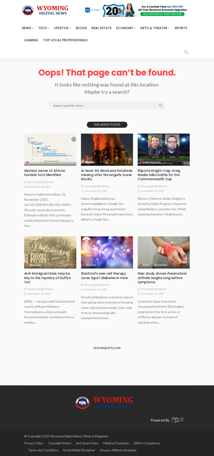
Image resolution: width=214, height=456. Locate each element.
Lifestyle (61, 28)
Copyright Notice (59, 443)
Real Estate (101, 28)
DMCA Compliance (147, 443)
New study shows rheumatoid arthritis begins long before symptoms (162, 277)
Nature (34, 162)
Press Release (152, 162)
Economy (124, 28)
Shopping (160, 265)
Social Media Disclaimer (79, 450)
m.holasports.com (107, 347)
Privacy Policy (33, 443)
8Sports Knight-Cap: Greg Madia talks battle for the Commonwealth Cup (159, 174)
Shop (146, 265)
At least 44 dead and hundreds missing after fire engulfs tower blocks (107, 174)
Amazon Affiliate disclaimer (118, 450)
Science (91, 265)
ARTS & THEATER (153, 28)
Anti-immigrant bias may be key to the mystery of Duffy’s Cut (47, 277)
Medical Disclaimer (116, 443)
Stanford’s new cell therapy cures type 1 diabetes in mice (104, 275)
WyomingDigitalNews (40, 181)
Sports (181, 28)
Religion (35, 265)
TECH (42, 28)
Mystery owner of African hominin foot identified (44, 172)
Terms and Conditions (43, 450)
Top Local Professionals (65, 40)
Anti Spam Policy (87, 443)
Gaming (31, 40)
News (26, 28)
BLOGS (81, 28)
